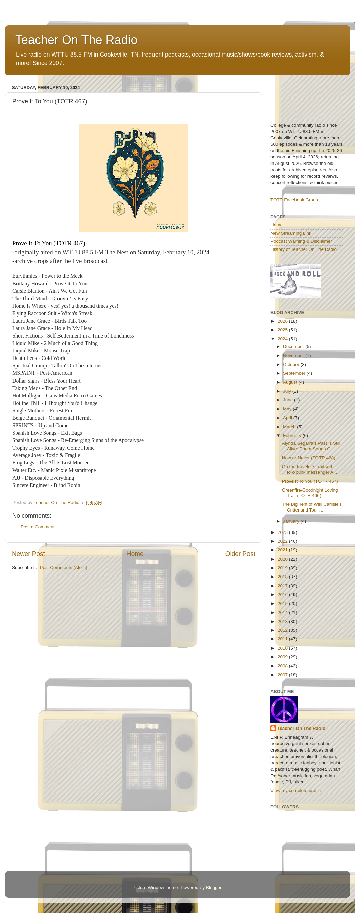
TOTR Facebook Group (294, 199)
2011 (283, 639)
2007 (283, 674)
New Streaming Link (290, 233)
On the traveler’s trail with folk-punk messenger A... (309, 469)
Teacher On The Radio (76, 40)
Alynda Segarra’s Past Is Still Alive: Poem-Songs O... (311, 446)
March (290, 426)
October (292, 364)
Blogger (213, 887)
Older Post (240, 553)
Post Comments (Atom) (63, 567)
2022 (283, 541)
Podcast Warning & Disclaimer (301, 241)
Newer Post (28, 553)
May (288, 408)
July (287, 391)
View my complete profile (295, 790)
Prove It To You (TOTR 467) (310, 481)
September (295, 373)
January (292, 521)
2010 (283, 648)
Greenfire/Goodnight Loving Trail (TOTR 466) (310, 492)
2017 (283, 585)
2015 (283, 603)
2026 (283, 321)
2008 (283, 665)
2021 (283, 549)
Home (134, 553)
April (288, 417)
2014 (283, 612)
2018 (283, 576)
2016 (283, 594)
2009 (283, 656)
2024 (283, 338)
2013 (283, 621)
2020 (283, 559)
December (294, 346)
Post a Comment (38, 526)
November (294, 355)
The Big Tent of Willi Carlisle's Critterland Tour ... (312, 507)
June (288, 400)
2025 (283, 329)
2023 (283, 532)
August (291, 382)
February (293, 435)
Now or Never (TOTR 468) (308, 457)
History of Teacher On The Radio (303, 249)
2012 (283, 630)
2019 (283, 567)
